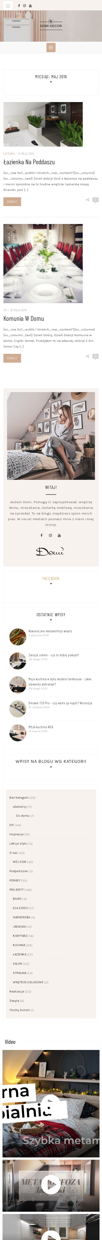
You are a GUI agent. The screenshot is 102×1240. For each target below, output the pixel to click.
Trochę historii (20, 1010)
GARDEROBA (21, 917)
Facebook (51, 578)
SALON (17, 963)
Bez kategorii (19, 797)
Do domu (22, 815)
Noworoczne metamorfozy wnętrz (50, 631)
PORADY (15, 880)
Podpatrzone (19, 871)
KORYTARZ (20, 936)
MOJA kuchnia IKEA (41, 727)
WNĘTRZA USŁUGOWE (28, 982)
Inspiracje (17, 834)
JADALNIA (19, 926)
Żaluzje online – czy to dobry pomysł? (54, 655)
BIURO (17, 898)
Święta (14, 1000)
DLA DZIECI (20, 908)
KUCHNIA (19, 945)
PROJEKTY (17, 889)
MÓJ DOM (19, 862)
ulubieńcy (20, 806)
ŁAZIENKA (19, 954)
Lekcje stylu (18, 843)
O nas (14, 852)
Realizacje (17, 991)
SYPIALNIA (20, 973)
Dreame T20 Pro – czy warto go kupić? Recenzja (60, 703)
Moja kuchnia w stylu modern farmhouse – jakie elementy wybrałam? (60, 681)
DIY (12, 825)
